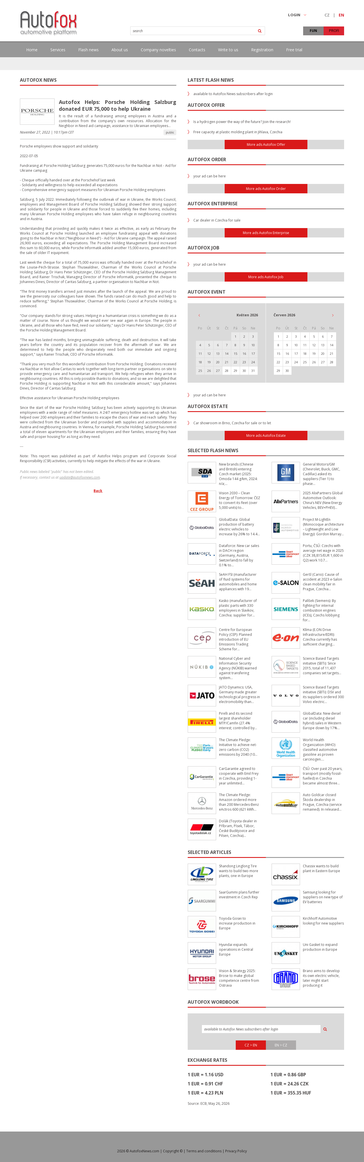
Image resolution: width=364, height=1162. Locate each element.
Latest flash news (211, 80)
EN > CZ (281, 1045)
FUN (313, 30)
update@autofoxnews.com (79, 477)
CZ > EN (251, 1045)
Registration (262, 49)
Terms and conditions (204, 1151)
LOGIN (297, 14)
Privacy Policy (236, 1151)
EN (341, 15)
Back (98, 490)
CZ (327, 15)
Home (32, 49)
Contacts (197, 49)
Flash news (88, 49)
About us (119, 49)
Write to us (228, 49)
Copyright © (173, 1151)
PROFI (334, 30)
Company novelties (158, 49)
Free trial (294, 49)
